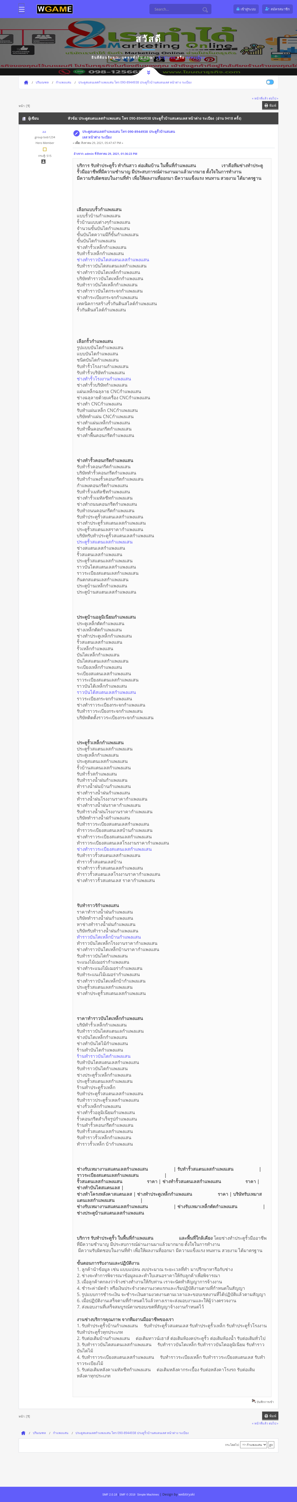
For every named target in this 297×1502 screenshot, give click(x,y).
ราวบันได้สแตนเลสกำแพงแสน (119, 692)
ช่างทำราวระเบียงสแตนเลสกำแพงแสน (126, 849)
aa (44, 131)
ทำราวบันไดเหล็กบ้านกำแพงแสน (121, 937)
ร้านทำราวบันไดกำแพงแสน (116, 1056)
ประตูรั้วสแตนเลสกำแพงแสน (117, 542)
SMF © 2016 (127, 1494)
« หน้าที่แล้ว (260, 98)
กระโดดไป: (232, 1445)
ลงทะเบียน (195, 57)
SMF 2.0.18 (109, 1494)
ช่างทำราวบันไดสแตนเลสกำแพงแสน (125, 259)
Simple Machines (148, 1494)
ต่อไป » (273, 98)
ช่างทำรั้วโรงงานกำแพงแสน (116, 378)
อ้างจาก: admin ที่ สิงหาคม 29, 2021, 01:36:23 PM (105, 154)
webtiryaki (187, 1494)
